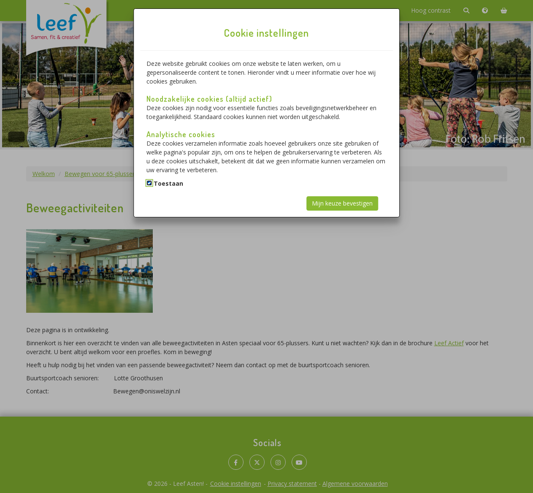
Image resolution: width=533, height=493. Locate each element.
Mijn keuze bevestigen (342, 203)
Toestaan (168, 183)
